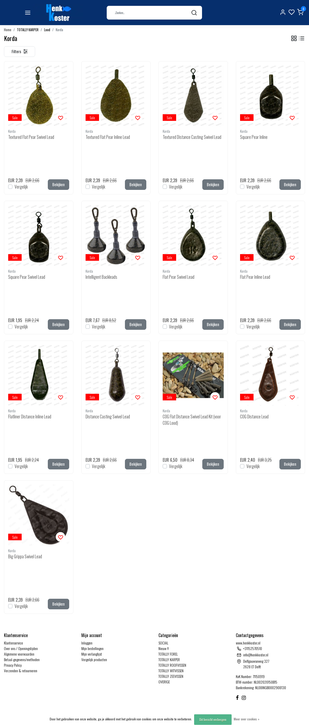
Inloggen (86, 643)
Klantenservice (13, 643)
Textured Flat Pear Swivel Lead (31, 137)
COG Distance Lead (254, 416)
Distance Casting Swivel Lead (108, 416)
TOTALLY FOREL (168, 654)
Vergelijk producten (94, 659)
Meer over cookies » (246, 719)
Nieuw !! (163, 648)
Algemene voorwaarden (19, 654)
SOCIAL (163, 643)
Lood (47, 29)
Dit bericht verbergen (212, 719)
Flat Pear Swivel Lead (178, 277)
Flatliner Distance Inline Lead (29, 416)
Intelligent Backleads (101, 277)
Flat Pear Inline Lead (255, 277)
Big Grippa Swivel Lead (25, 556)
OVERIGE (164, 681)
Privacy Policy (13, 665)
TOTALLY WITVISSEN (171, 670)
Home (7, 29)
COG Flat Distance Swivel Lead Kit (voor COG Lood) (192, 419)
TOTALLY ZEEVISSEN (170, 676)
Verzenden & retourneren (20, 670)
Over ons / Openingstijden (21, 648)
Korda (59, 29)
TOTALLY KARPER (28, 29)
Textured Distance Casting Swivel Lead (192, 137)
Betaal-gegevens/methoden (22, 659)
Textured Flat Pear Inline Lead (108, 137)
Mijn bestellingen (92, 648)
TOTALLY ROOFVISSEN (172, 665)
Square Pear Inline (254, 137)
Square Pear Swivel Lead (26, 277)
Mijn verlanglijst (91, 654)
